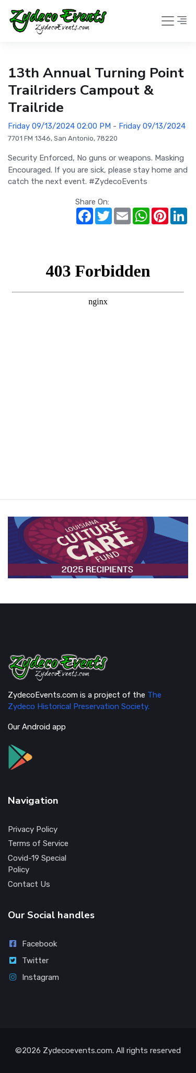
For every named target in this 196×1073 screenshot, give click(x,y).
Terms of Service (38, 843)
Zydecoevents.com (77, 1050)
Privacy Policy (32, 829)
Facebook (32, 944)
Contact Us (29, 884)
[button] (182, 21)
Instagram (33, 977)
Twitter (28, 960)
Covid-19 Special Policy (37, 864)
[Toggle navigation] (168, 21)
